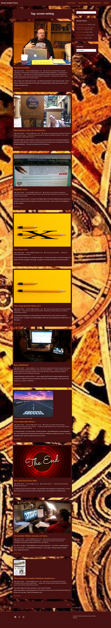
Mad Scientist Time (80, 37)
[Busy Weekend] (36, 368)
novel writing (17, 137)
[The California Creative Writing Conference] (37, 581)
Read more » (17, 88)
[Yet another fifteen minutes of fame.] (37, 539)
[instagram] (23, 617)
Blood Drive (21, 371)
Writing (20, 74)
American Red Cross (53, 368)
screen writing (22, 77)
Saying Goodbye (22, 68)
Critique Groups (25, 72)
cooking (34, 371)
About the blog (82, 3)
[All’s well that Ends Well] (36, 484)
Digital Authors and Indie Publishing (46, 194)
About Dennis (71, 3)
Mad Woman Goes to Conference (29, 130)
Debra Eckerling (32, 194)
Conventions (28, 371)
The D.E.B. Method (22, 196)
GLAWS (31, 72)
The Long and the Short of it (27, 306)
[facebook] (15, 617)
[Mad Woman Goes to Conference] (36, 133)
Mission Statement (95, 3)
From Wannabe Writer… (25, 422)
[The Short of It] (38, 252)
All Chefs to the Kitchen (81, 35)
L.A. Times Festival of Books (57, 76)
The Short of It (20, 249)
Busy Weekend (21, 365)
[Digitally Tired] (37, 192)
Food (65, 368)
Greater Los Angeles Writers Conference (45, 72)
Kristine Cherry (18, 373)
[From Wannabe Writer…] (37, 424)
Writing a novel (22, 485)
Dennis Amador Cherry (9, 3)
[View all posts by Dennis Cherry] (20, 70)
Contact (106, 3)
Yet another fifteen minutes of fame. (31, 536)
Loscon (39, 369)
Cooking (61, 368)
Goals (29, 426)
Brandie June (40, 74)
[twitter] (19, 617)
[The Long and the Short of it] (38, 309)
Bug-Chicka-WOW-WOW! (82, 24)
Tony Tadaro (30, 77)
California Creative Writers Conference (55, 74)
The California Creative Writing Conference (34, 578)
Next (68, 604)
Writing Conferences (59, 192)
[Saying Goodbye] (37, 70)
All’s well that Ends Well (25, 481)
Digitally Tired (20, 189)
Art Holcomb (33, 74)
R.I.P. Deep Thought (80, 32)
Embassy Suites (18, 135)
